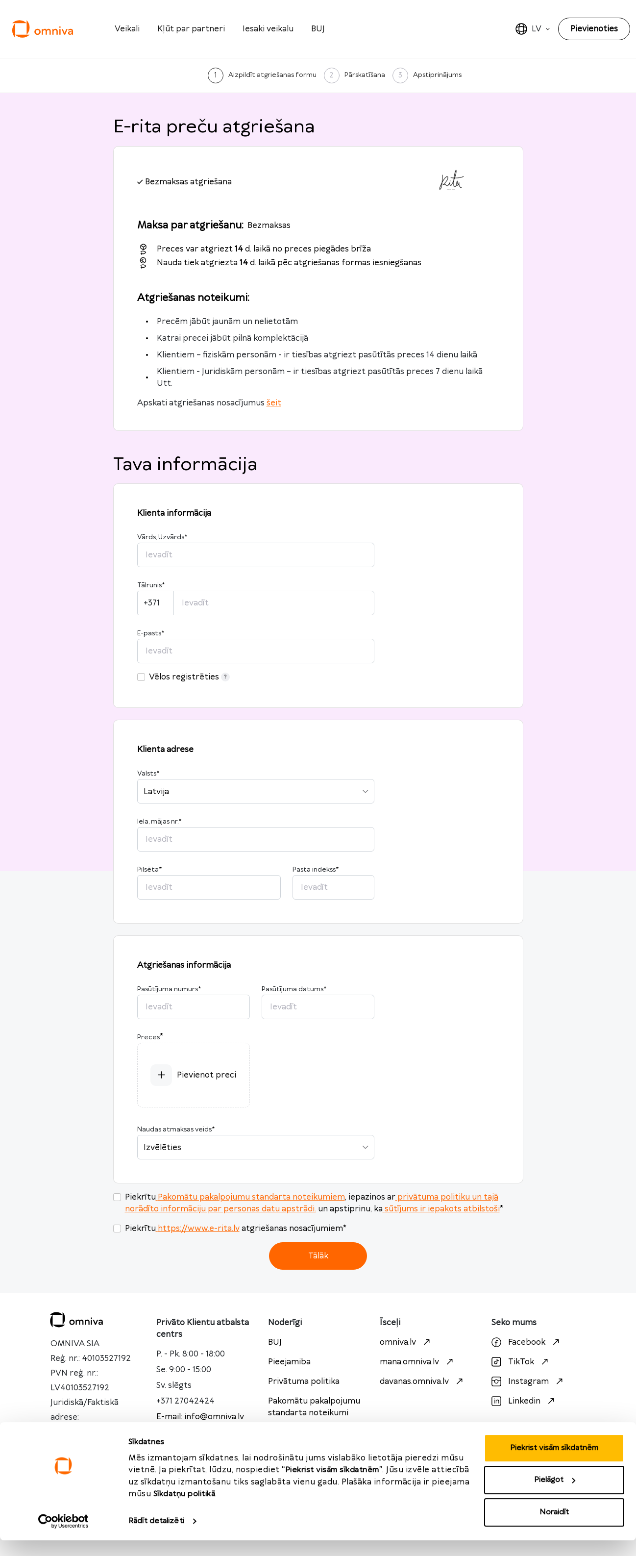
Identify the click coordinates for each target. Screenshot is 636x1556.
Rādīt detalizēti (156, 1536)
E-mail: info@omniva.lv (200, 1416)
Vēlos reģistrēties (189, 677)
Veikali (127, 29)
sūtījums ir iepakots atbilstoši (441, 1209)
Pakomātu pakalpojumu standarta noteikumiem (250, 1197)
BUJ (318, 29)
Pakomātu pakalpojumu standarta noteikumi (314, 1407)
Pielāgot (554, 1495)
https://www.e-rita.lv (198, 1228)
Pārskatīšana (364, 75)
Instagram (528, 1381)
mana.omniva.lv (418, 1362)
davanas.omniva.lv (422, 1381)
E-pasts (150, 633)
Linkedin (524, 1401)
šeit (274, 403)
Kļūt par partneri (191, 29)
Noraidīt (554, 1528)
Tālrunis (151, 585)
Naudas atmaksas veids (176, 1129)
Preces (148, 1037)
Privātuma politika (304, 1381)
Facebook (526, 1342)
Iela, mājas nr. (159, 821)
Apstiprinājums (437, 75)
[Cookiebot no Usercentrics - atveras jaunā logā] (63, 1537)
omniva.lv (406, 1342)
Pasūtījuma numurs (169, 989)
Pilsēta (149, 869)
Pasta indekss (316, 869)
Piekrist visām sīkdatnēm (554, 1463)
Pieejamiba (289, 1361)
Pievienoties (594, 29)
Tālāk (318, 1256)
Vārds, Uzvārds (162, 537)
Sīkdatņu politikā (184, 1510)
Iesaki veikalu (268, 29)
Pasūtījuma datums (294, 989)
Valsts (148, 773)
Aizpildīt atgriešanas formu (272, 75)
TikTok (521, 1362)
